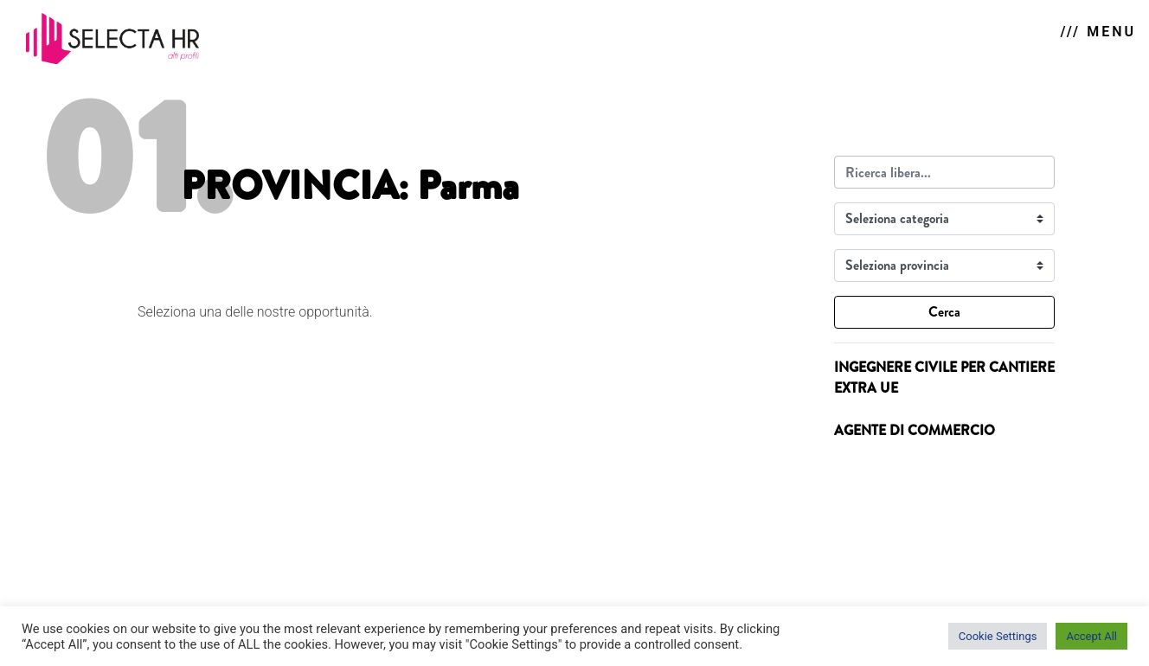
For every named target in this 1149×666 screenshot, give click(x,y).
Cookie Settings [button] (998, 636)
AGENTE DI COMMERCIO (914, 430)
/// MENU (1098, 31)
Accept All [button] (1091, 636)
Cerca (944, 312)
